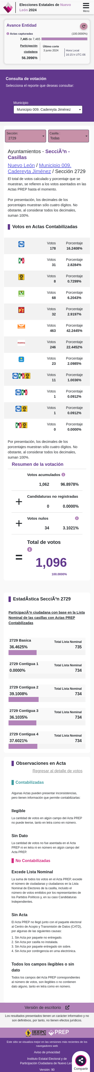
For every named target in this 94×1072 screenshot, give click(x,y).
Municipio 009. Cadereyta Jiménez (43, 109)
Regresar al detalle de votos (57, 771)
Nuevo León (21, 165)
